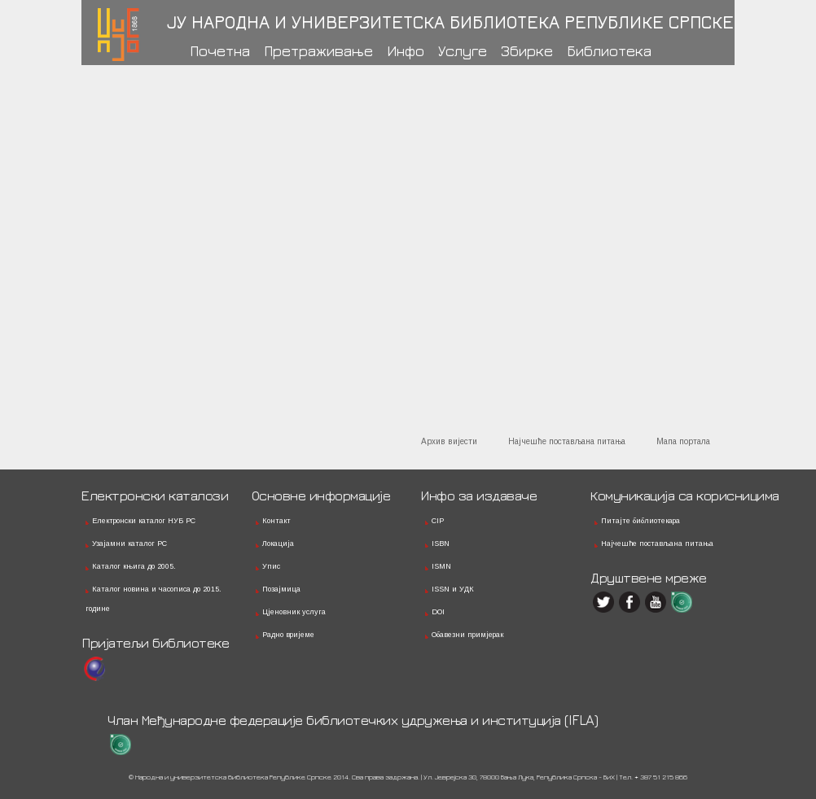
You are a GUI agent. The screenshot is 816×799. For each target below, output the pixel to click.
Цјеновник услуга (294, 612)
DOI (438, 612)
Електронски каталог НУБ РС (143, 521)
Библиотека (609, 50)
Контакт (276, 521)
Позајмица (281, 589)
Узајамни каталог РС (129, 543)
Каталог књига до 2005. (134, 566)
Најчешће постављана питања (566, 441)
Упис (271, 566)
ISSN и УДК (453, 589)
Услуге (462, 50)
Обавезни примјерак (467, 635)
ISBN (441, 543)
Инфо (405, 50)
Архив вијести (449, 441)
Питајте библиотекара (640, 521)
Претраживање (318, 50)
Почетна (220, 50)
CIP (438, 521)
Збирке (527, 50)
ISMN (441, 566)
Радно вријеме (288, 635)
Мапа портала (683, 441)
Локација (278, 543)
